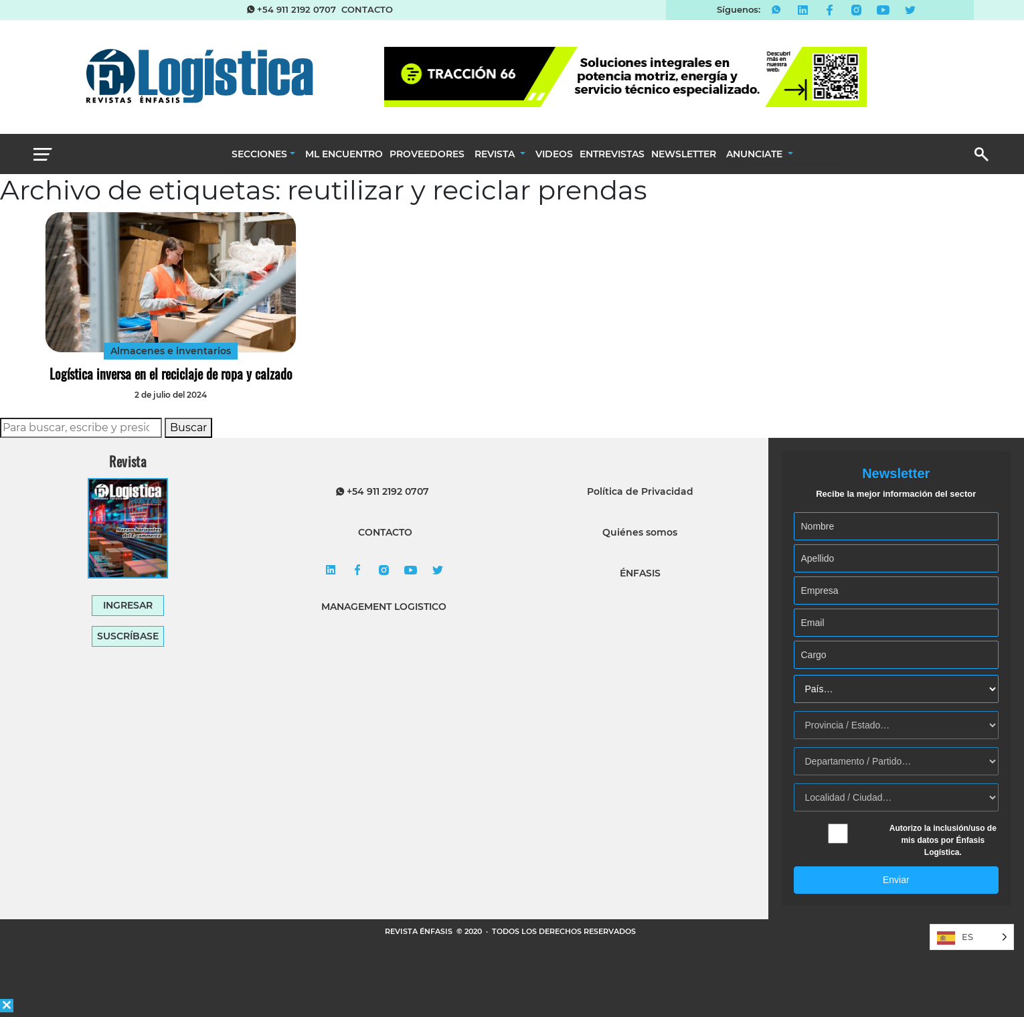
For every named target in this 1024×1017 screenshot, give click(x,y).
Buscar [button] (188, 427)
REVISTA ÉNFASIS (419, 931)
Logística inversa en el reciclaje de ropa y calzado (171, 374)
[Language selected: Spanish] (972, 937)
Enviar (896, 879)
